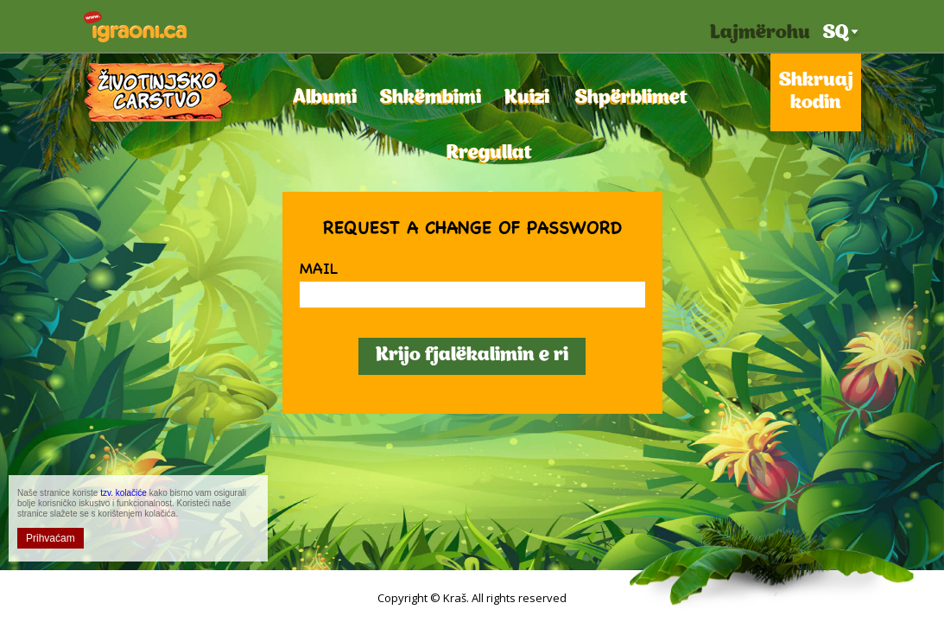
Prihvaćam (50, 538)
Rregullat (485, 153)
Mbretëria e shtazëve (158, 92)
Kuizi (525, 98)
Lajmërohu (760, 33)
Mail (319, 267)
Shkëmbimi (427, 98)
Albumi (322, 98)
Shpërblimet (625, 98)
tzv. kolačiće (123, 493)
